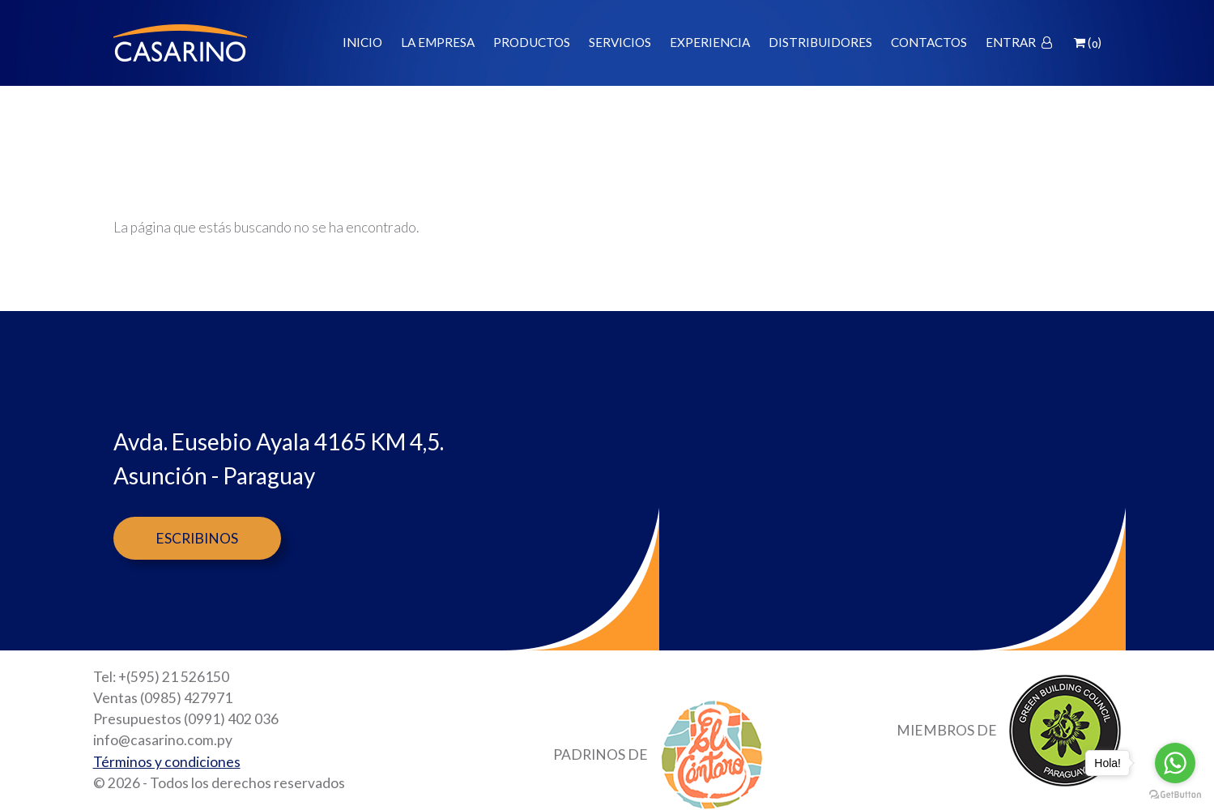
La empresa (438, 42)
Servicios (620, 42)
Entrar (1019, 42)
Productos (531, 42)
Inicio (362, 42)
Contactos (929, 42)
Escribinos (196, 538)
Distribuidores (820, 42)
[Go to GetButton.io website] (1175, 794)
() (1087, 42)
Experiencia (710, 42)
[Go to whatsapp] (1175, 763)
